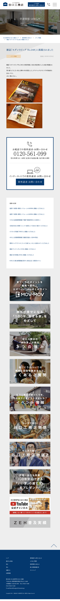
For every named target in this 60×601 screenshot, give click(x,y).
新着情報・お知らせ (27, 37)
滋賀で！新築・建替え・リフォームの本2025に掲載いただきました (27, 214)
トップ (7, 558)
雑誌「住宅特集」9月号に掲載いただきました (22, 255)
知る (7, 564)
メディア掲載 (38, 37)
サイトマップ (33, 570)
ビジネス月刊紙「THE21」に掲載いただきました (22, 231)
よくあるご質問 (33, 561)
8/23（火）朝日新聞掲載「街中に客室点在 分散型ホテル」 (25, 260)
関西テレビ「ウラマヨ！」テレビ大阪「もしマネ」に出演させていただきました (29, 243)
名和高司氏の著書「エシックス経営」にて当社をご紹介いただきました (29, 225)
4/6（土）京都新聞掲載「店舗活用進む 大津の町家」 (24, 237)
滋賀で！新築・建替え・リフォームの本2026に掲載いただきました (27, 208)
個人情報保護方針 (34, 567)
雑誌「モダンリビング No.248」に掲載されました (18, 39)
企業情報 (8, 573)
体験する (8, 570)
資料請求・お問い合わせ (36, 558)
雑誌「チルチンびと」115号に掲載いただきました (23, 249)
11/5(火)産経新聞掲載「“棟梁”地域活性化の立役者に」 (25, 220)
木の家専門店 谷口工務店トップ (11, 37)
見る (7, 567)
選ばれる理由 (9, 561)
